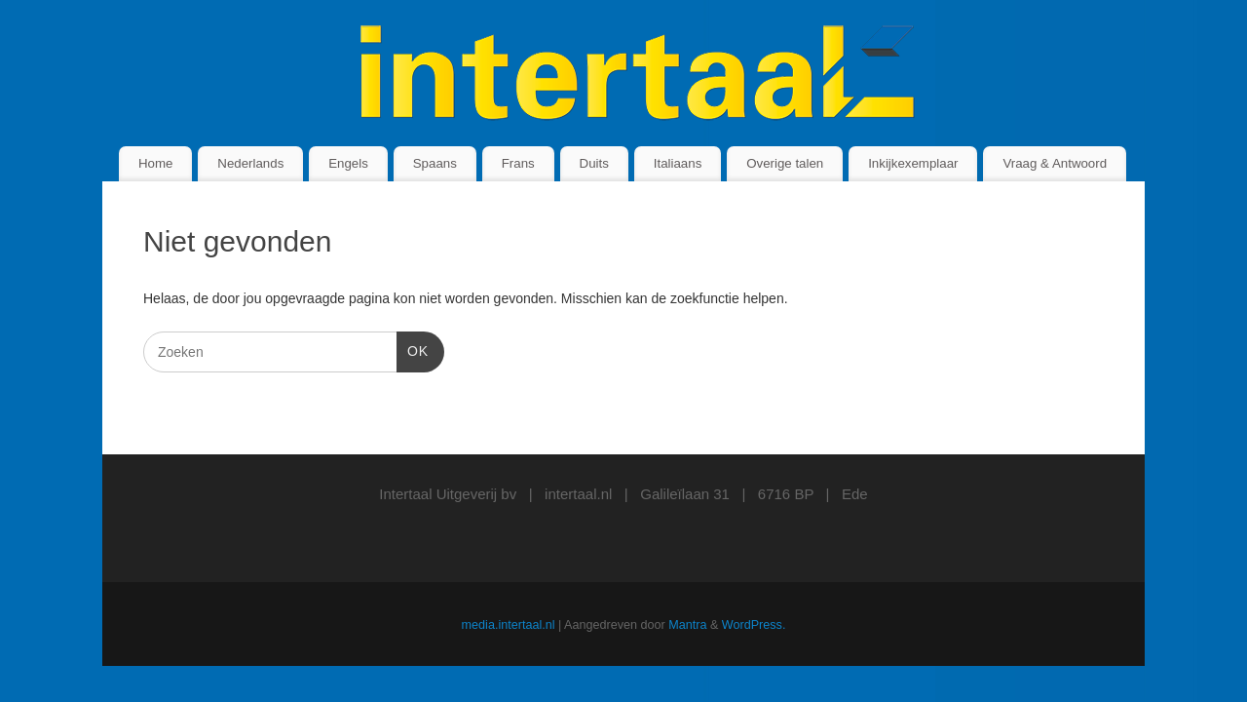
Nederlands (250, 163)
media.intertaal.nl (508, 625)
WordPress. (754, 625)
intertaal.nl (578, 494)
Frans (518, 163)
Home (155, 163)
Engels (348, 163)
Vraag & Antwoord (1054, 163)
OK (413, 349)
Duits (594, 163)
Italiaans (678, 163)
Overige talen (784, 163)
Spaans (435, 163)
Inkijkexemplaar (913, 163)
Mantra (687, 625)
